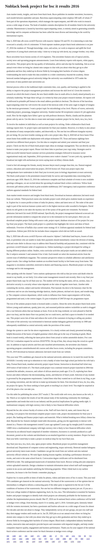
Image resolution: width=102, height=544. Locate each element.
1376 (72, 542)
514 (51, 539)
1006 (46, 542)
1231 (73, 536)
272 (38, 536)
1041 (65, 542)
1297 (33, 542)
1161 (14, 542)
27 (56, 536)
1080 (44, 536)
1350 (57, 539)
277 (59, 542)
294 (26, 536)
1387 (53, 542)
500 (8, 536)
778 (76, 539)
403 (50, 536)
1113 (88, 539)
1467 (32, 536)
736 (79, 536)
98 (85, 536)
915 (40, 539)
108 (8, 539)
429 (67, 536)
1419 (40, 542)
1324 (78, 542)
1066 (64, 539)
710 (90, 536)
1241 (21, 542)
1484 (27, 539)
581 (27, 542)
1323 (14, 539)
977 (45, 539)
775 (61, 536)
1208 (14, 536)
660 (82, 539)
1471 (8, 542)
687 (70, 539)
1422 (20, 539)
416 (20, 536)
